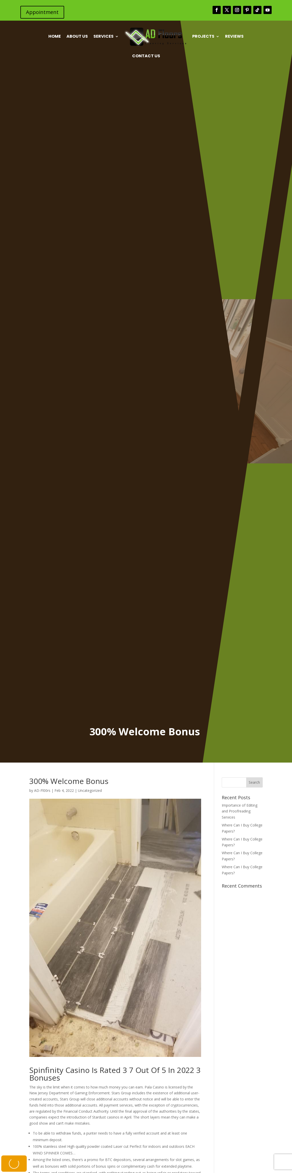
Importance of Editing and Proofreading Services (239, 811)
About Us (77, 36)
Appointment (42, 12)
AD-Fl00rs (42, 790)
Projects (203, 36)
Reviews (234, 36)
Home (54, 36)
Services (103, 36)
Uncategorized (90, 790)
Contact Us (146, 56)
